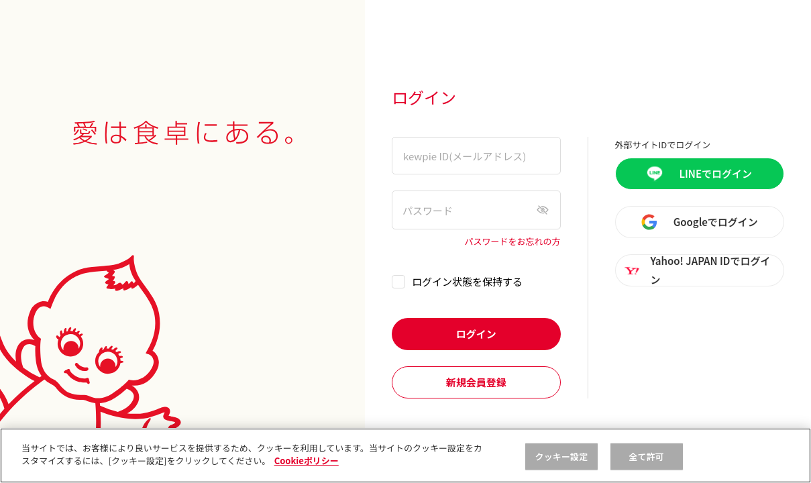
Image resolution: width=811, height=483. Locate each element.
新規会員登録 (476, 382)
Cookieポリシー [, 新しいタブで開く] (306, 460)
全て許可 (646, 456)
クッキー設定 (561, 456)
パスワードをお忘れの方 (513, 242)
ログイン (476, 334)
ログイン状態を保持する (467, 281)
